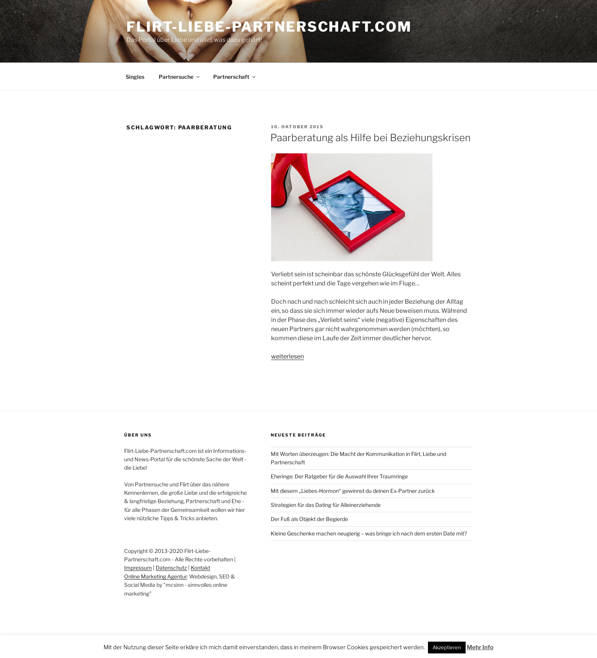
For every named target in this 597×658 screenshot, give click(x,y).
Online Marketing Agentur (155, 576)
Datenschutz (171, 567)
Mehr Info (480, 647)
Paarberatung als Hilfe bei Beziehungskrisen (370, 137)
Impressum (138, 567)
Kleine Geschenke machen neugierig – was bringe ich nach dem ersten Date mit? (369, 533)
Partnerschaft (235, 76)
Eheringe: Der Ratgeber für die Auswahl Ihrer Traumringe (339, 476)
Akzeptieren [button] (447, 647)
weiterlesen (287, 356)
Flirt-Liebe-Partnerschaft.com (269, 26)
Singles (135, 76)
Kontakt (200, 567)
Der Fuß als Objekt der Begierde (309, 519)
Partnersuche (180, 76)
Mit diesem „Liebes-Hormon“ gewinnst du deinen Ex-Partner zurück (353, 491)
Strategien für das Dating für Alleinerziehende (326, 505)
